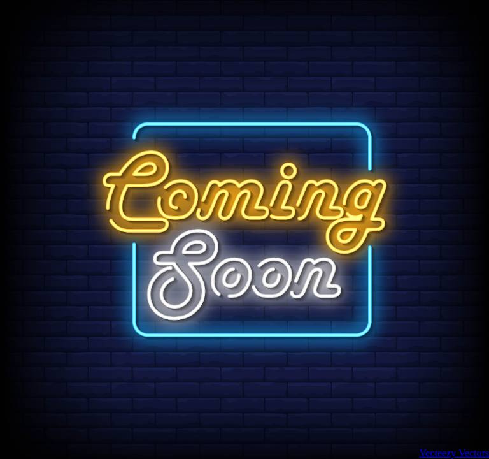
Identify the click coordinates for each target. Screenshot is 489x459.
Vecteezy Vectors (454, 453)
